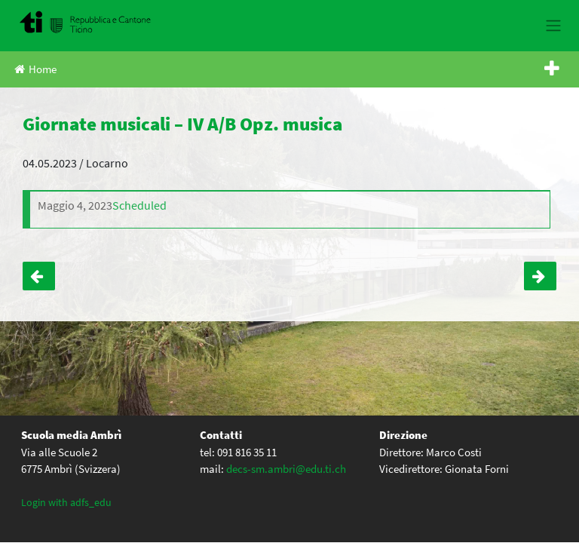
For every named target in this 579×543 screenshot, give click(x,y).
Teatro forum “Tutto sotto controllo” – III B (39, 276)
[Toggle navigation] (553, 25)
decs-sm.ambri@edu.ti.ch (286, 469)
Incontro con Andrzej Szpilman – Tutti (540, 276)
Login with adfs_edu (66, 502)
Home (35, 69)
